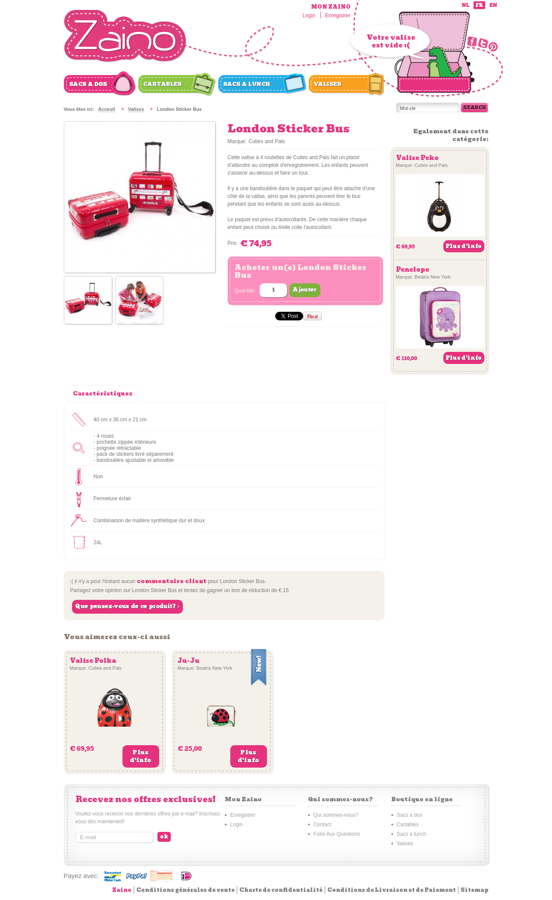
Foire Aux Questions (337, 834)
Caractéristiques (102, 393)
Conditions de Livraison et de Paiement (391, 890)
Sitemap (475, 890)
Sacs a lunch (246, 84)
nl (465, 5)
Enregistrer (338, 16)
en (493, 5)
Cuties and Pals (267, 141)
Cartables (163, 84)
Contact (322, 825)
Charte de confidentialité (281, 890)
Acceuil (106, 109)
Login (308, 16)
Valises (328, 84)
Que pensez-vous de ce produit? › (127, 606)
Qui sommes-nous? (336, 815)
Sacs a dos (88, 84)
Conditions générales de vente (185, 890)
